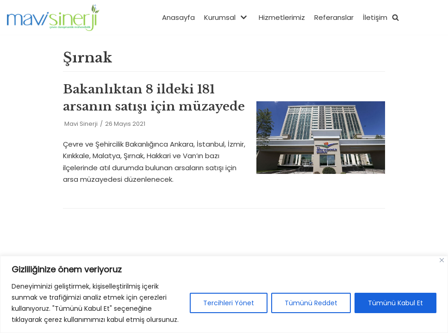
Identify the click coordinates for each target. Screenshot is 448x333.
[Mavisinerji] (53, 17)
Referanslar (334, 17)
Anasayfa (178, 17)
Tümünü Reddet (311, 303)
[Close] (442, 260)
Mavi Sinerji (81, 124)
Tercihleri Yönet (228, 303)
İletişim (375, 17)
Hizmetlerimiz (282, 17)
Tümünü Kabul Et (395, 303)
